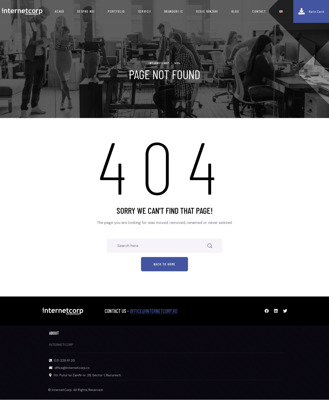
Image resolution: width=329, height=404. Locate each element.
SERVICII (144, 11)
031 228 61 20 (64, 360)
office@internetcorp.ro (153, 311)
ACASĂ (59, 11)
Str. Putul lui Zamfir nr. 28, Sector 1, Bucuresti (87, 375)
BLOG (235, 11)
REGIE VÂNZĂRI (207, 11)
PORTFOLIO (116, 11)
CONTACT (259, 11)
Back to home (164, 264)
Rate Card (316, 11)
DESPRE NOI (86, 11)
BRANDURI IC (173, 11)
